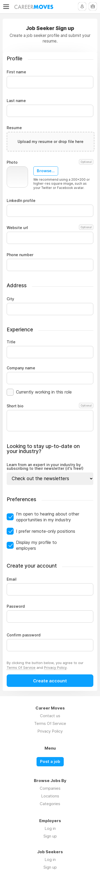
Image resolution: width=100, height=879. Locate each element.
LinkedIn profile (21, 200)
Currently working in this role (44, 392)
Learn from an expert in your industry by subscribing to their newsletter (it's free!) (45, 466)
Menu (7, 7)
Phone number (20, 255)
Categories (50, 803)
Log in (50, 828)
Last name (16, 101)
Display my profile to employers (36, 545)
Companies (50, 788)
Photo (50, 162)
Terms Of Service (21, 667)
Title (11, 342)
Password (16, 606)
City (10, 299)
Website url (50, 228)
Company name (21, 368)
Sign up (50, 836)
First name (16, 72)
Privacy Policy (55, 667)
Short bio (50, 406)
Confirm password (24, 635)
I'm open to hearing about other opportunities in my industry (47, 516)
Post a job (50, 761)
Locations (50, 795)
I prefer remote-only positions (45, 531)
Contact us (50, 715)
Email (12, 579)
